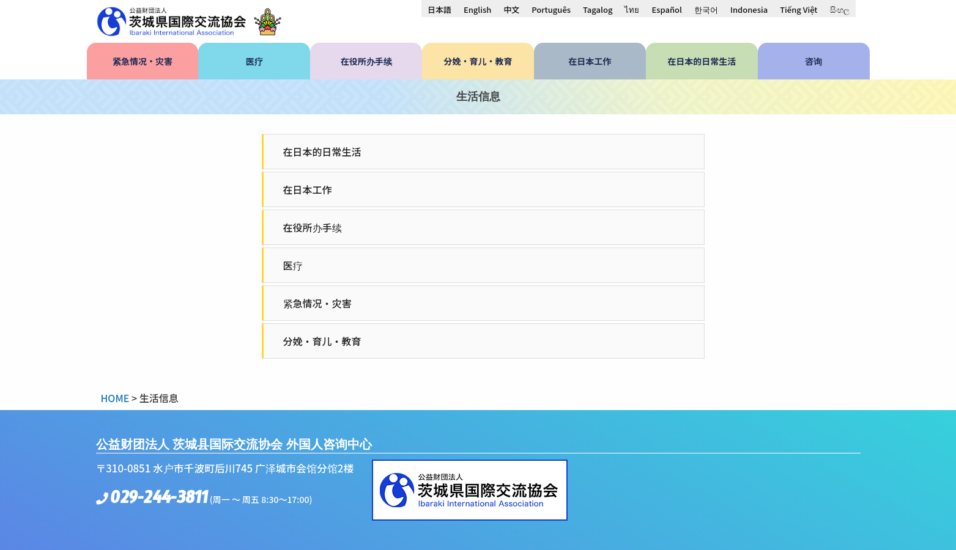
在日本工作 (307, 189)
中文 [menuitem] (511, 9)
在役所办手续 (312, 227)
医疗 (293, 265)
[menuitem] (439, 9)
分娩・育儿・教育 (322, 341)
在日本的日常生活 (322, 151)
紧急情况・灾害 (317, 303)
